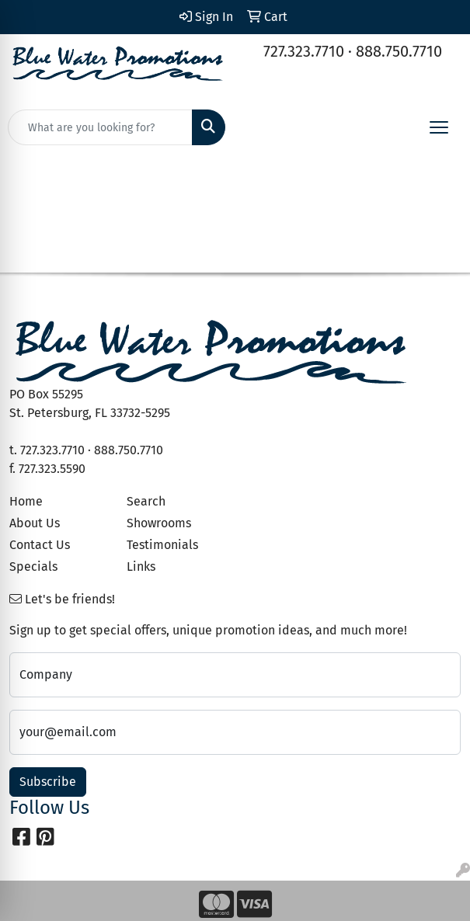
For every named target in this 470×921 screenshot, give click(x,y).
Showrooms (159, 523)
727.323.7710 (303, 51)
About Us (34, 523)
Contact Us (39, 544)
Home (26, 501)
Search (146, 501)
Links (141, 566)
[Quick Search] (100, 127)
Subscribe (47, 781)
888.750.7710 (399, 51)
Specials (33, 566)
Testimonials (162, 544)
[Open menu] (438, 127)
